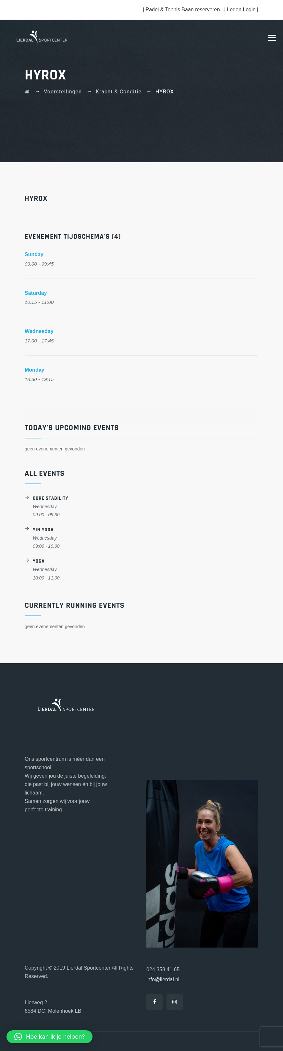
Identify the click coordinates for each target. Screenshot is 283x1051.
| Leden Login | (241, 9)
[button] (49, 1036)
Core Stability (50, 498)
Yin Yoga (43, 530)
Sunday (34, 254)
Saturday (36, 293)
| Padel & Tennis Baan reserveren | (183, 9)
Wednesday (39, 331)
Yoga (39, 561)
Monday (34, 370)
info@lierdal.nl (162, 979)
